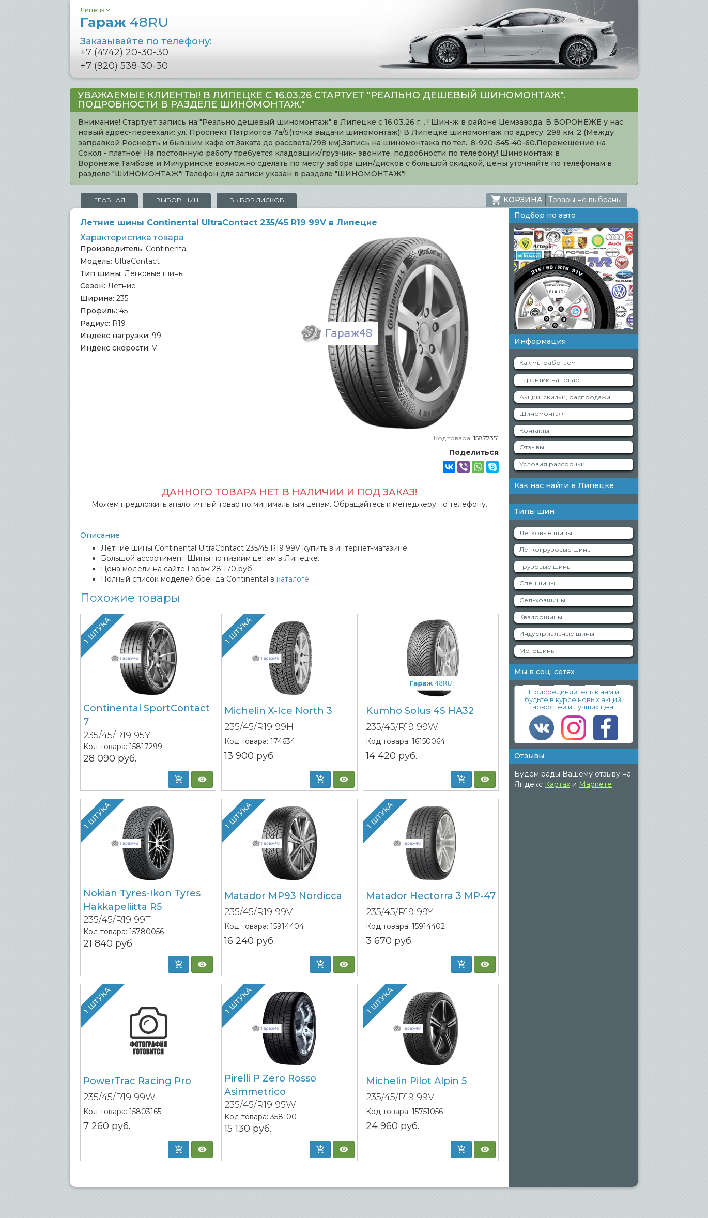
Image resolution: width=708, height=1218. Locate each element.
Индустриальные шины (556, 633)
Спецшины (537, 583)
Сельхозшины (542, 600)
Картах (557, 784)
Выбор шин (177, 200)
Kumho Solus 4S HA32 (420, 711)
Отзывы (531, 447)
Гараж (124, 22)
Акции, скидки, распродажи (564, 397)
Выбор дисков (256, 200)
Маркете (595, 784)
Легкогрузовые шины (555, 549)
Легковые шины (545, 533)
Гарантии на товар (549, 380)
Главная (109, 200)
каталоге (292, 579)
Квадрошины (540, 617)
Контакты (534, 430)
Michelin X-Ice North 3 (278, 711)
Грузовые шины (545, 566)
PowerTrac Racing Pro (137, 1081)
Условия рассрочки (552, 464)
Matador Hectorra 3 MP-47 (431, 896)
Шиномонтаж (541, 413)
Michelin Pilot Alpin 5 (416, 1081)
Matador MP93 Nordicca (283, 896)
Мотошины (537, 650)
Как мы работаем (547, 363)
